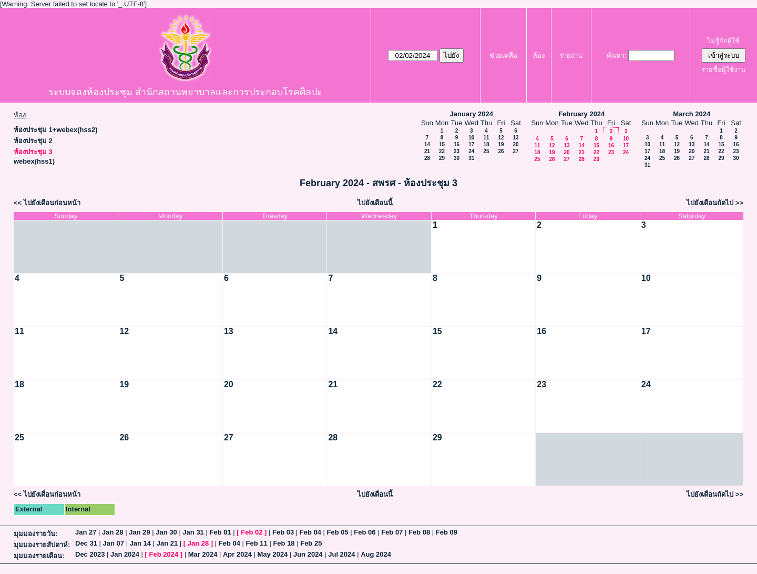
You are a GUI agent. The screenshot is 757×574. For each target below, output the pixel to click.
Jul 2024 (341, 554)
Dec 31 (86, 543)
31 (471, 158)
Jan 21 (167, 543)
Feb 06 (364, 532)
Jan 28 (112, 532)
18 (486, 144)
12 (501, 137)
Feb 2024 (164, 554)
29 (442, 158)
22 (442, 151)
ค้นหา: (617, 55)
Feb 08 (419, 532)
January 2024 (471, 114)
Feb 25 (311, 543)
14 (427, 144)
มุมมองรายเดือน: (39, 556)
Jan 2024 (124, 554)
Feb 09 (446, 532)
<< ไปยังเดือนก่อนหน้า (47, 203)
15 (442, 144)
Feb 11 (257, 543)
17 (471, 144)
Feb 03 (283, 532)
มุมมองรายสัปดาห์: (42, 545)
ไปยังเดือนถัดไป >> (715, 203)
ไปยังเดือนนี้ (375, 203)
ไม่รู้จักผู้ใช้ (723, 41)
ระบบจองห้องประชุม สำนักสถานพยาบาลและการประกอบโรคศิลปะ (185, 92)
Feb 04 (310, 532)
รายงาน (570, 55)
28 (427, 158)
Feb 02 (251, 532)
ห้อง (539, 55)
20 (515, 144)
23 (456, 151)
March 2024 (691, 114)
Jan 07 (113, 543)
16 (456, 144)
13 (515, 137)
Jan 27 (85, 532)
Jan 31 (192, 532)
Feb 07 (392, 532)
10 (471, 137)
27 (515, 151)
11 (486, 137)
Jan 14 (140, 543)
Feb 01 (220, 532)
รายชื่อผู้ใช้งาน (723, 70)
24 (471, 151)
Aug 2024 (376, 554)
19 (501, 144)
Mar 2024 (203, 554)
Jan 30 (166, 532)
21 (427, 151)
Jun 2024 (308, 554)
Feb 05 (338, 532)
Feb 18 (283, 543)
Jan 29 (139, 532)
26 (501, 151)
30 (456, 158)
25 (486, 151)
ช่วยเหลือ (503, 55)
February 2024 (581, 114)
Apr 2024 (237, 554)
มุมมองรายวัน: (35, 534)
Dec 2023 (90, 554)
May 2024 (273, 554)
